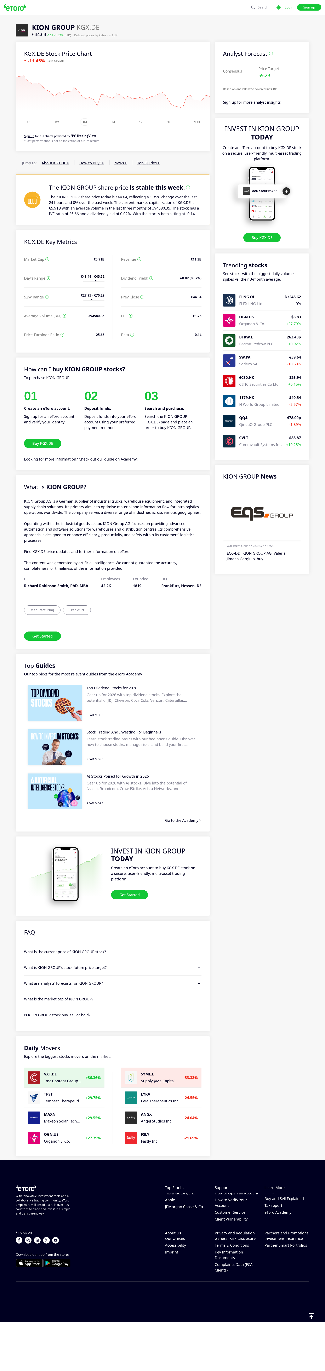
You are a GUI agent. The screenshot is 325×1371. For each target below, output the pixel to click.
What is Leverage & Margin (281, 1213)
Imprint (171, 1300)
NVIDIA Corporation (182, 1196)
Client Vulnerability (231, 1243)
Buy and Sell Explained (284, 1222)
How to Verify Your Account (231, 1227)
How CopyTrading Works (285, 1196)
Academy (129, 459)
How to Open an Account (236, 1217)
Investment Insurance (283, 1287)
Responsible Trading (282, 1203)
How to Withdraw (230, 1210)
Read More (95, 715)
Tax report (273, 1229)
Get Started (42, 635)
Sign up (309, 7)
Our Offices (175, 1287)
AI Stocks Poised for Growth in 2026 (118, 776)
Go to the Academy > (183, 820)
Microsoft (173, 1210)
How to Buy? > (91, 162)
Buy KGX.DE (262, 237)
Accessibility (175, 1293)
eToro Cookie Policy (232, 1266)
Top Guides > (148, 162)
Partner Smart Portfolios (285, 1293)
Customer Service (230, 1236)
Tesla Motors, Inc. (180, 1217)
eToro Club (273, 1280)
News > (120, 162)
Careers (171, 1280)
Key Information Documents (229, 1303)
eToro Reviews (177, 1273)
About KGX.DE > (55, 162)
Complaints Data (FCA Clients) (234, 1316)
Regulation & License (233, 1280)
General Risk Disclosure (235, 1287)
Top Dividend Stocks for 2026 (112, 687)
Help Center (225, 1196)
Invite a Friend (277, 1266)
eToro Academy (277, 1236)
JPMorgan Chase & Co (184, 1230)
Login (289, 7)
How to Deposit (228, 1203)
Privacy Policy (226, 1273)
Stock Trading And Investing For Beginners (124, 732)
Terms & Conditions (232, 1293)
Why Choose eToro (181, 1266)
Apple (170, 1224)
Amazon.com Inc (179, 1203)
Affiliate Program (279, 1273)
